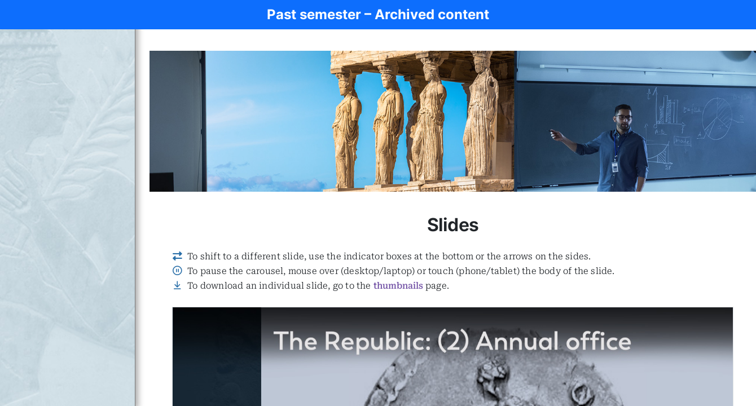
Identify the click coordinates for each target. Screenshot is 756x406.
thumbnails (398, 285)
